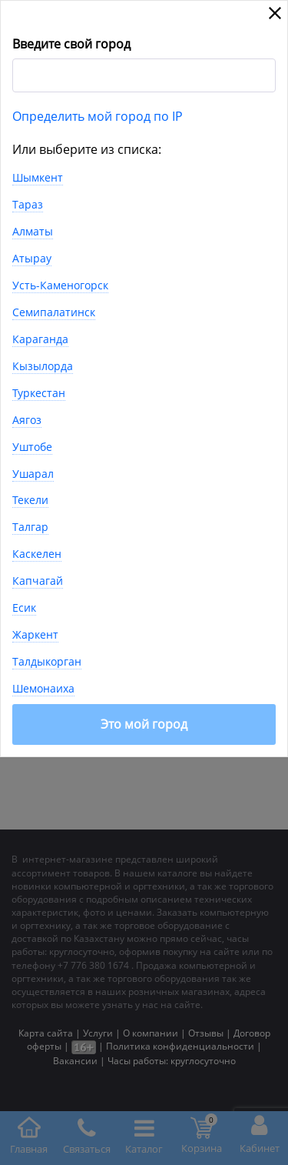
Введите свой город (71, 43)
